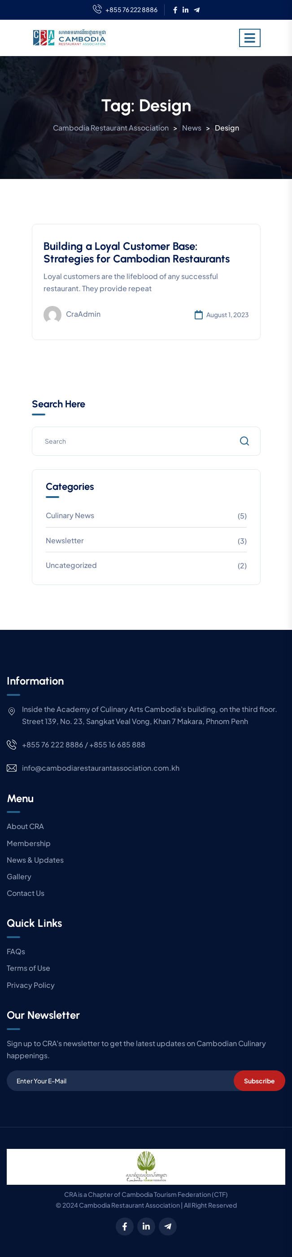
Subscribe (259, 1081)
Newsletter (65, 540)
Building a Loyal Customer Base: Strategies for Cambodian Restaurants (137, 253)
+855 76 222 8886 (125, 10)
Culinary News (70, 515)
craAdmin (72, 315)
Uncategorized (71, 565)
